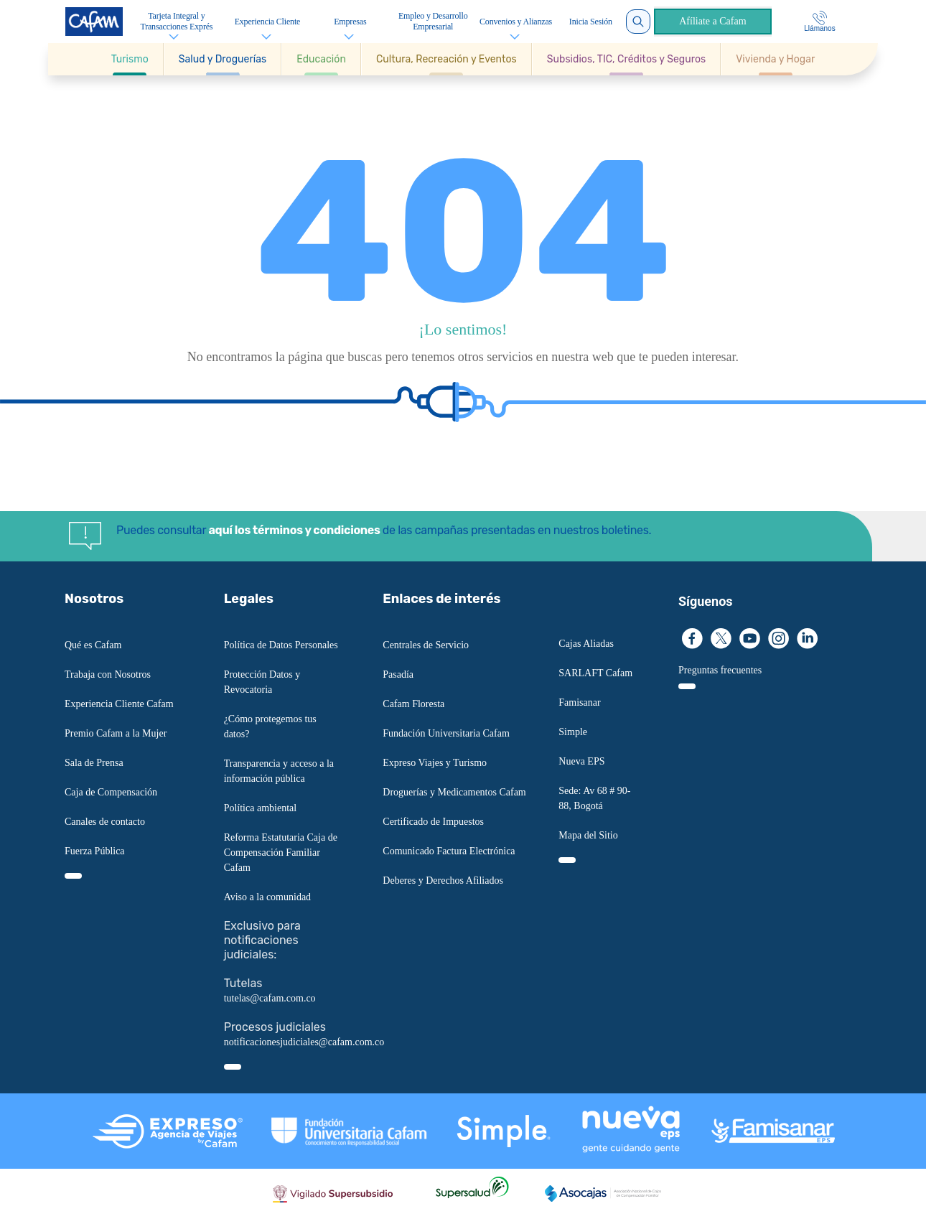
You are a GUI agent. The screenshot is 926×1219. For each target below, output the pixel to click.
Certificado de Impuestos (433, 821)
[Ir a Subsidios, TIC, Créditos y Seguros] (626, 59)
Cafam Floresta (413, 704)
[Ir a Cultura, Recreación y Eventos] (446, 59)
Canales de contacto (105, 821)
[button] (130, 59)
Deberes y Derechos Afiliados (443, 880)
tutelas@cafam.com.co (270, 998)
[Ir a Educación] (321, 59)
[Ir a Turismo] (130, 59)
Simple (572, 732)
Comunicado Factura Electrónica (449, 851)
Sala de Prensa (94, 762)
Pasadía (398, 674)
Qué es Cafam (93, 645)
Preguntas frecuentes (720, 670)
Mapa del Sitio (587, 835)
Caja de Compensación (111, 792)
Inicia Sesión (590, 22)
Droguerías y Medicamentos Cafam (454, 792)
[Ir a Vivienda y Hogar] (775, 59)
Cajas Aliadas (586, 643)
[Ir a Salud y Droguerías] (222, 59)
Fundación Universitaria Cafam (446, 733)
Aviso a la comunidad (267, 897)
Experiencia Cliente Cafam (119, 704)
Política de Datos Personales (281, 645)
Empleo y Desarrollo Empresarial (433, 21)
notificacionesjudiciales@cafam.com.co (304, 1042)
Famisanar (579, 702)
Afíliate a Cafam (712, 21)
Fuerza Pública (95, 851)
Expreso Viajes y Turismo (435, 762)
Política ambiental (260, 808)
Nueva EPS (581, 761)
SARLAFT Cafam (595, 673)
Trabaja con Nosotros (108, 674)
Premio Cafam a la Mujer (116, 733)
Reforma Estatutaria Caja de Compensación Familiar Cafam (280, 852)
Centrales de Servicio (426, 645)
